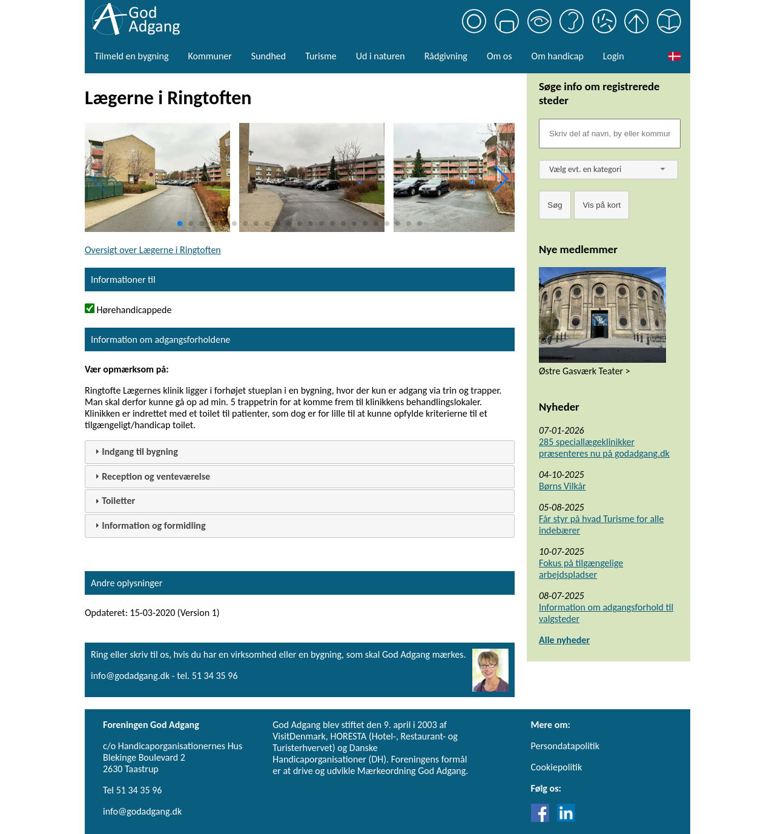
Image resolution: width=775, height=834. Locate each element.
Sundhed (268, 56)
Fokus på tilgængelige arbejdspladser (581, 568)
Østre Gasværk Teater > (584, 371)
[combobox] (608, 169)
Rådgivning (445, 56)
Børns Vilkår (562, 486)
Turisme (320, 56)
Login (613, 56)
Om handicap (558, 56)
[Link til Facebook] (543, 818)
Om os (499, 56)
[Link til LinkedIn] (566, 818)
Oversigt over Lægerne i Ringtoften (153, 250)
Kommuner (209, 56)
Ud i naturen (380, 56)
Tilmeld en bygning (131, 56)
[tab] (300, 452)
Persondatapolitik (565, 746)
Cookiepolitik (556, 767)
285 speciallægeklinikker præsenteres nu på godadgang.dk (604, 447)
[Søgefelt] (610, 133)
